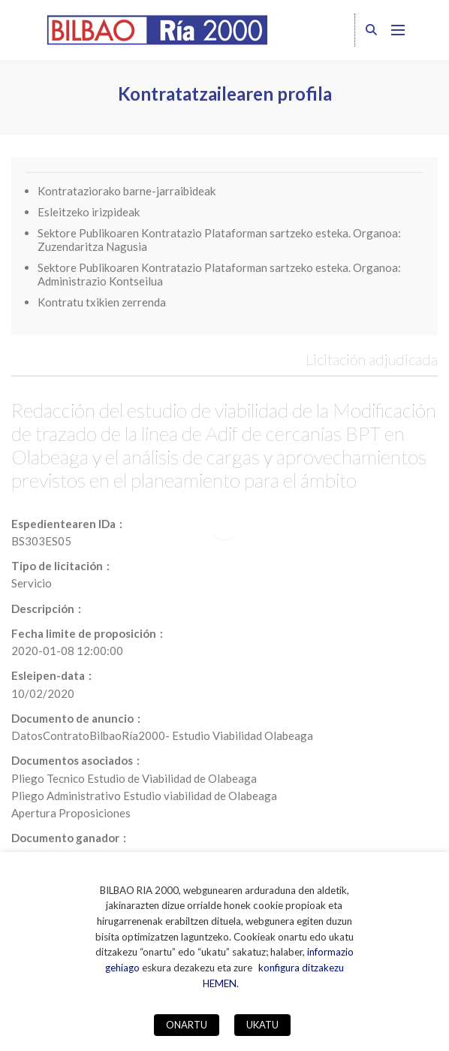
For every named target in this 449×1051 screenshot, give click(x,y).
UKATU (262, 1025)
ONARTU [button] (186, 1025)
